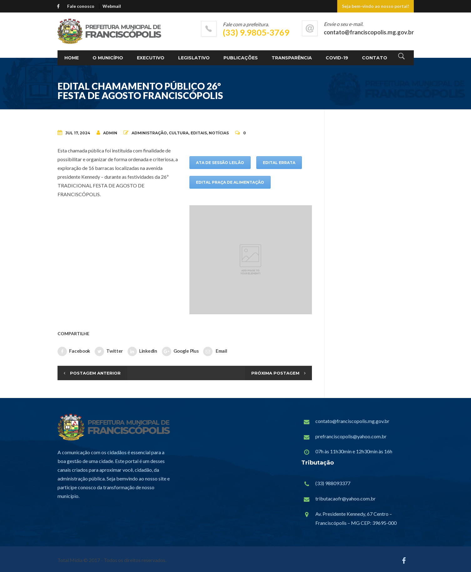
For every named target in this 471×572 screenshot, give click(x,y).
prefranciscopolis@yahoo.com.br (351, 436)
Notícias (219, 133)
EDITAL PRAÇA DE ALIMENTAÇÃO (230, 182)
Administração (149, 133)
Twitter (109, 351)
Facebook (74, 351)
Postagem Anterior (95, 373)
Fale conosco (80, 6)
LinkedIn (142, 351)
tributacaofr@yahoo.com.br (345, 498)
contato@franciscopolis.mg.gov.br (352, 421)
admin (107, 133)
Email (215, 351)
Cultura (178, 133)
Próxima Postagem (275, 373)
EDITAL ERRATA (279, 162)
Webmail (112, 6)
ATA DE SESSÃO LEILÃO (220, 162)
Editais (199, 133)
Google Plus (180, 351)
